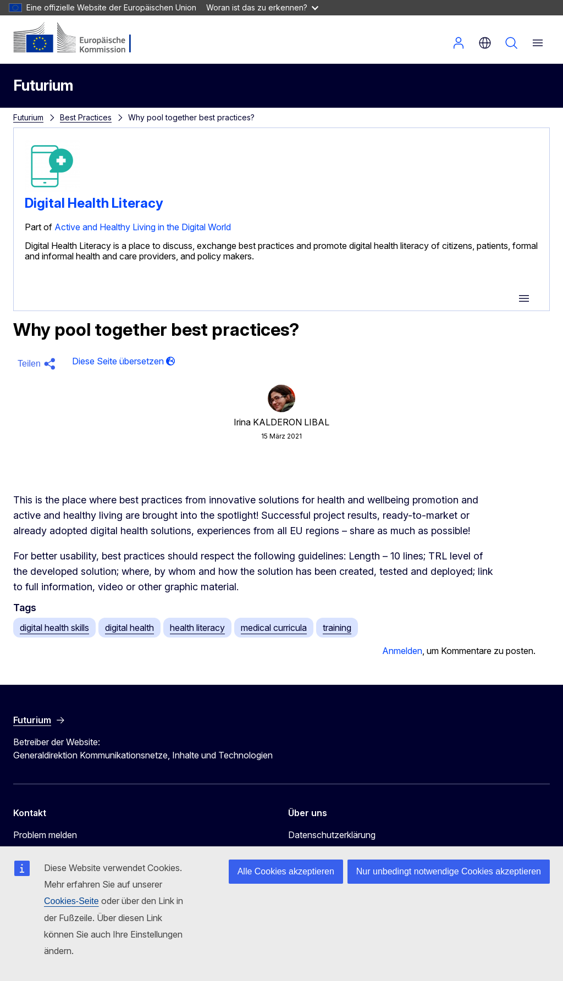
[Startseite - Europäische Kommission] (80, 38)
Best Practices (86, 117)
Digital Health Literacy (94, 203)
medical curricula (274, 627)
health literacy (197, 627)
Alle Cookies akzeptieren (286, 871)
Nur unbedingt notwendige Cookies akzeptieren (448, 871)
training (337, 627)
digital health (129, 627)
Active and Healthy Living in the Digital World (142, 226)
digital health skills (54, 627)
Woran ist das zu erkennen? (262, 7)
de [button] (485, 42)
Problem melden (45, 834)
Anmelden (458, 42)
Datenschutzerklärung (332, 834)
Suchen (511, 42)
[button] (38, 364)
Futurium (43, 85)
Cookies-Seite (71, 901)
